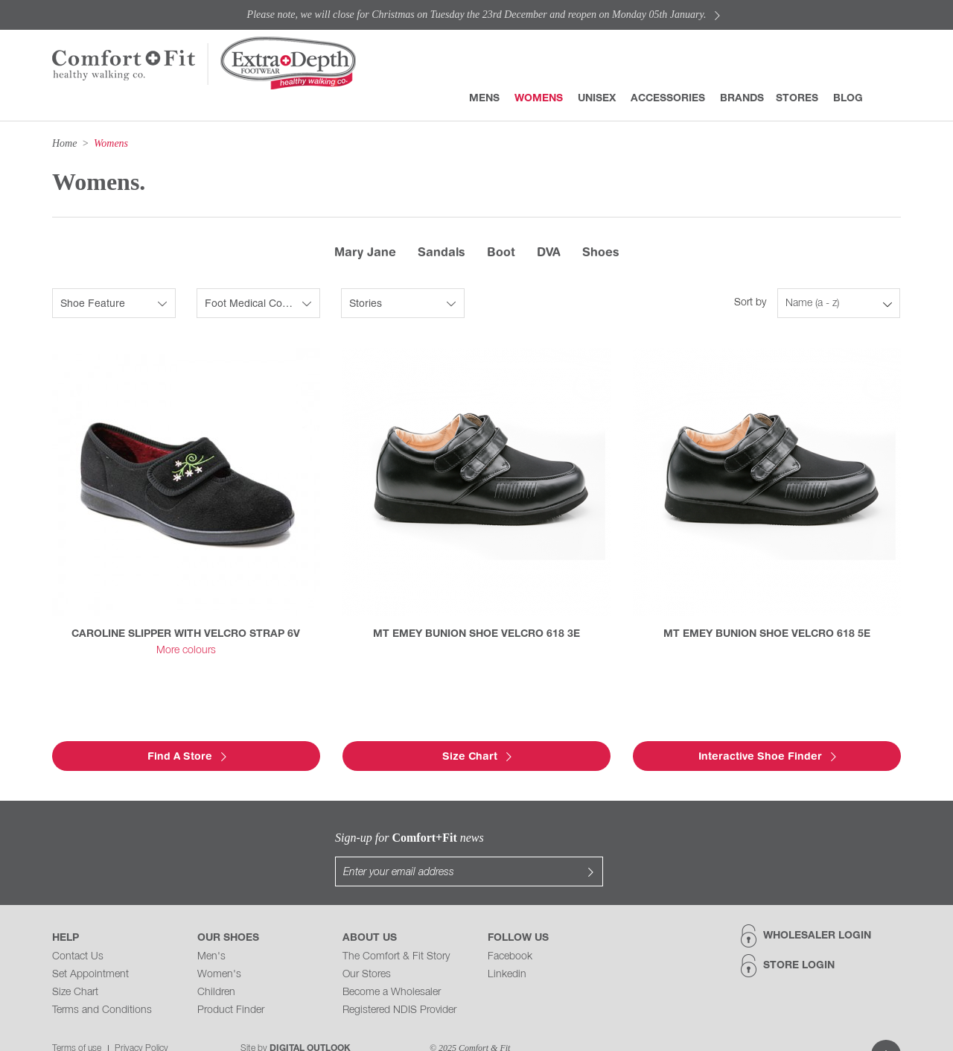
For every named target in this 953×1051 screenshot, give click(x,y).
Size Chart (75, 963)
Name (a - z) (812, 303)
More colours (186, 650)
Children (216, 963)
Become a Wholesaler (391, 963)
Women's (219, 945)
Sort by (750, 303)
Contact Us (77, 927)
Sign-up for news (335, 837)
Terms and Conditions (102, 980)
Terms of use (76, 1019)
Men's (211, 927)
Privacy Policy (141, 1019)
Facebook (510, 927)
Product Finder (230, 980)
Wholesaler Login (817, 906)
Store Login (799, 936)
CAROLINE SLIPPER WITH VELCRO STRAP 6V (185, 634)
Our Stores (366, 945)
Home (64, 143)
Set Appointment (90, 945)
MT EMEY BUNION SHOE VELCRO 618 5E (766, 634)
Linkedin (507, 945)
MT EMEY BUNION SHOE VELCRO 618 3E (476, 634)
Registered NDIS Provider (399, 980)
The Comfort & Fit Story (396, 927)
